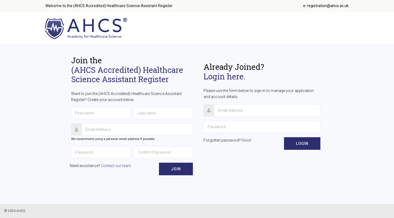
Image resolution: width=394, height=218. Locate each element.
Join (176, 169)
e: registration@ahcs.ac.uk (326, 6)
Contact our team (116, 166)
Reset (246, 140)
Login (302, 143)
